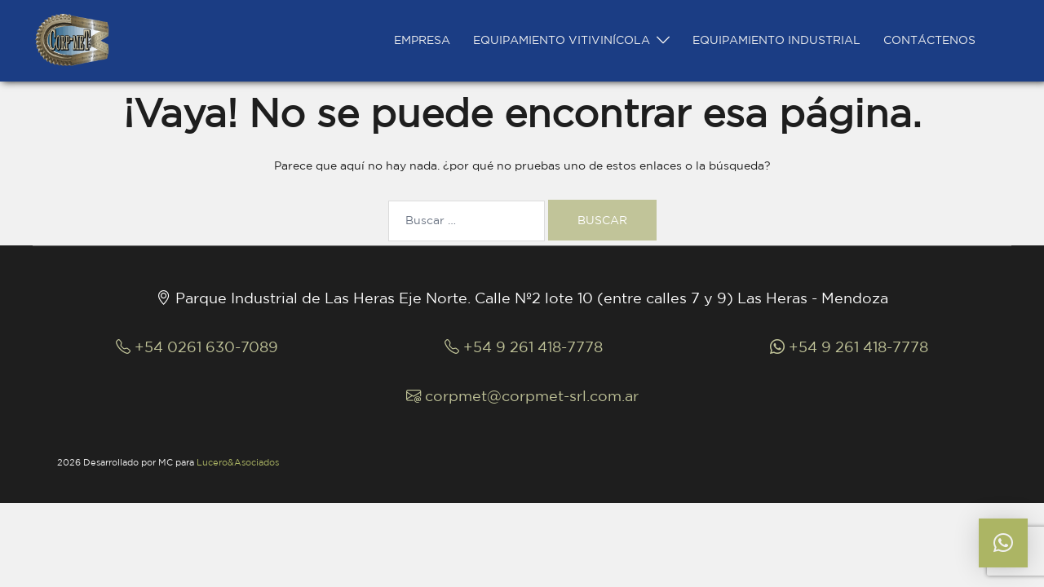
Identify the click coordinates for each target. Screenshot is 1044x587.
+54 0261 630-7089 (197, 346)
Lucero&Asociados (238, 462)
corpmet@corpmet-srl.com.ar (522, 395)
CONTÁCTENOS (929, 39)
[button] (1003, 543)
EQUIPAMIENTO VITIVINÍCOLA (561, 39)
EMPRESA (422, 39)
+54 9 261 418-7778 (524, 346)
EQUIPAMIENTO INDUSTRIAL (776, 39)
